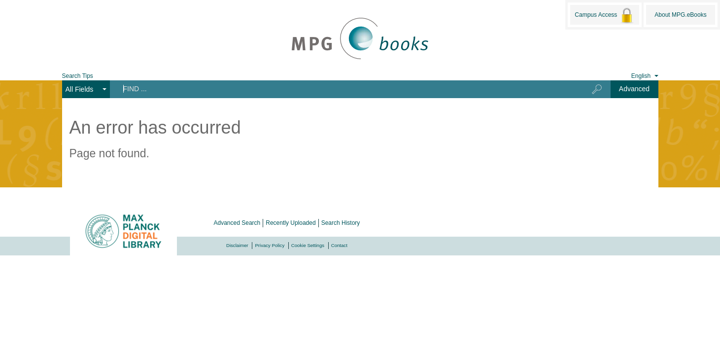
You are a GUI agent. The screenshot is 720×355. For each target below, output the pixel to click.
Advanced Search (237, 222)
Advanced (634, 89)
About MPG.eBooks (680, 14)
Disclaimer (237, 245)
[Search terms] (342, 88)
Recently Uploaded (290, 222)
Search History (340, 222)
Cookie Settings (307, 245)
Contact (339, 245)
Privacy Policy (269, 245)
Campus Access (604, 15)
